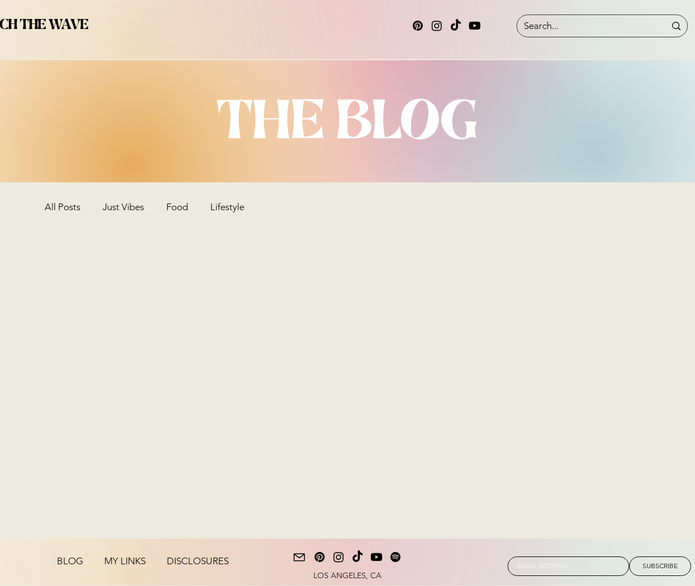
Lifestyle (227, 206)
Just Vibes (123, 206)
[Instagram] (436, 25)
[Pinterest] (417, 25)
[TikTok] (455, 25)
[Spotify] (395, 557)
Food (177, 206)
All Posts (62, 206)
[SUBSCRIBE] (660, 566)
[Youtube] (474, 25)
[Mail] (299, 557)
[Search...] (586, 26)
